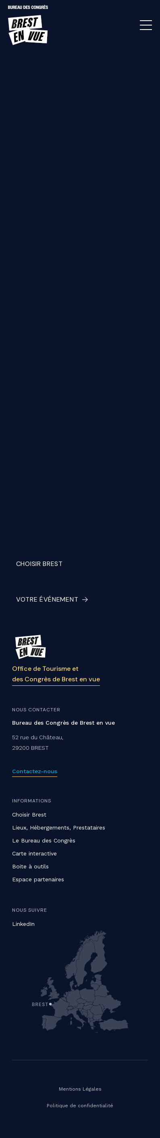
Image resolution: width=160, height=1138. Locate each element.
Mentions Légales (80, 1089)
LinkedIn (23, 924)
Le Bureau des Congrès (43, 840)
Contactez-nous (34, 771)
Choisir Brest (39, 563)
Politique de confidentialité (80, 1105)
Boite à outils (30, 866)
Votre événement (47, 599)
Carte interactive (34, 853)
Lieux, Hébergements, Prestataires (58, 827)
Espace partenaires (38, 879)
